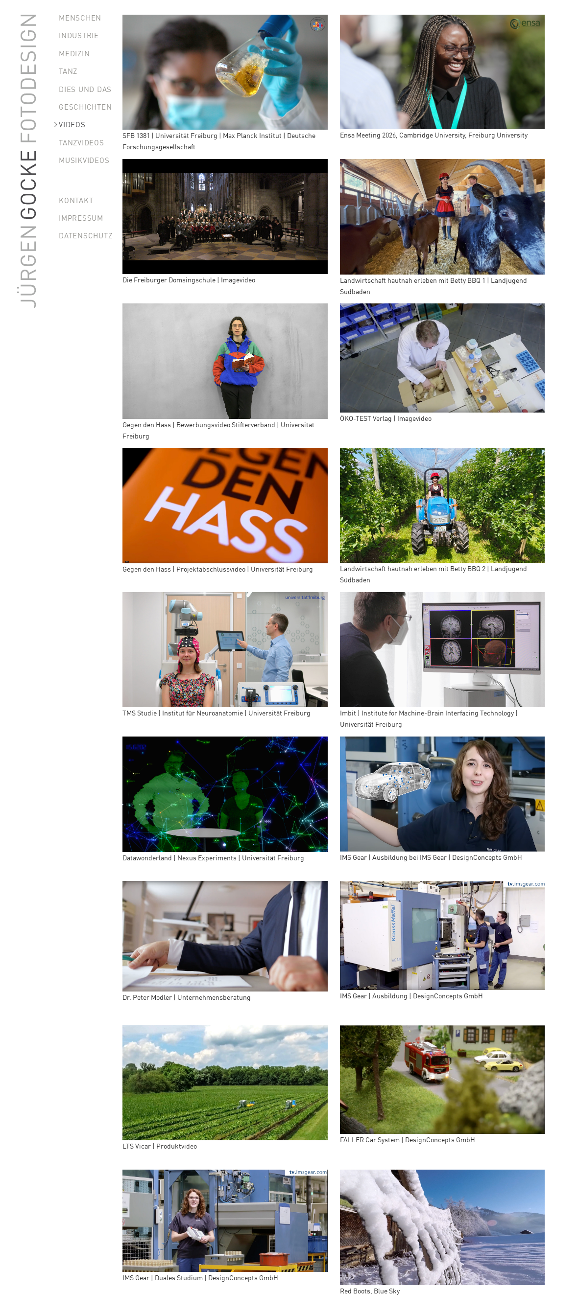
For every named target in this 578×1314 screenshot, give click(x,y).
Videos (72, 124)
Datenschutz (85, 235)
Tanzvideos (81, 142)
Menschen (80, 17)
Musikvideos (84, 159)
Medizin (74, 53)
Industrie (79, 35)
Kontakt (76, 200)
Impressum (81, 217)
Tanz (68, 70)
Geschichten (85, 106)
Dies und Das (85, 88)
